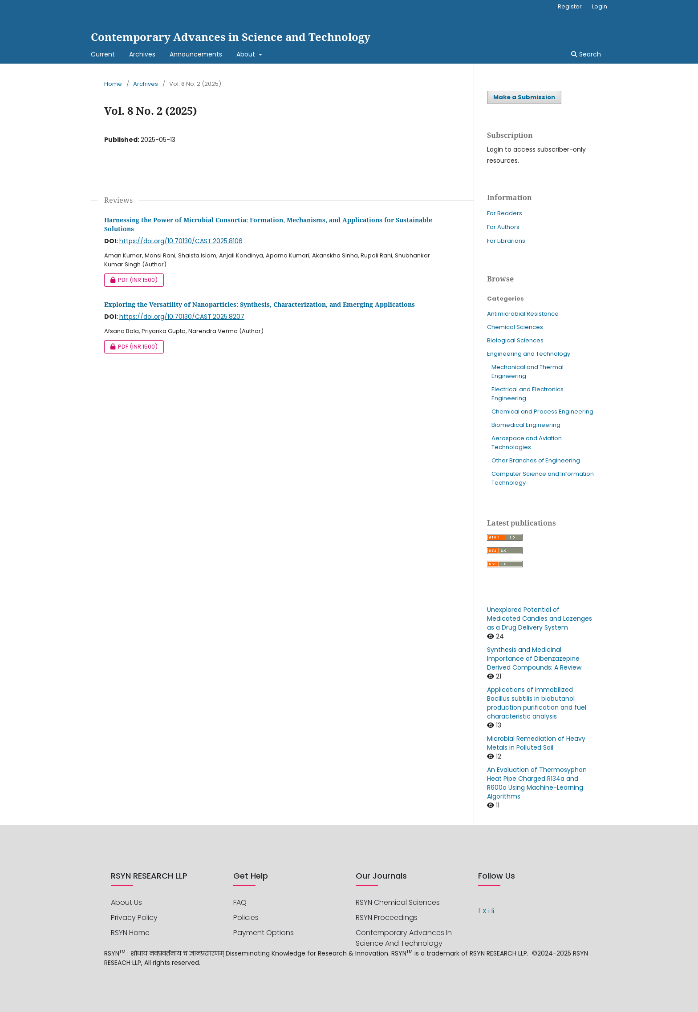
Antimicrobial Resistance (523, 313)
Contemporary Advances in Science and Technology (230, 36)
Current (103, 54)
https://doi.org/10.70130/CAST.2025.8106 (181, 241)
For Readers (504, 213)
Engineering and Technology (528, 353)
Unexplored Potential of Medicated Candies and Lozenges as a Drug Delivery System (539, 618)
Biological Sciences (515, 340)
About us (126, 902)
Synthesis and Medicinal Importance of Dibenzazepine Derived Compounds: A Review (534, 658)
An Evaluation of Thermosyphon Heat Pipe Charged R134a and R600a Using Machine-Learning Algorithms (537, 783)
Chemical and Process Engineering (542, 411)
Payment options (263, 933)
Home (113, 84)
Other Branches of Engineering (535, 460)
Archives (142, 54)
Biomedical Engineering (525, 425)
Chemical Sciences (515, 327)
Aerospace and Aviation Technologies (526, 442)
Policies (246, 917)
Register (570, 6)
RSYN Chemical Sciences (398, 902)
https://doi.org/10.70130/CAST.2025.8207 (181, 316)
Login (599, 6)
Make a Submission (524, 97)
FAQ (240, 902)
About (246, 54)
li (492, 911)
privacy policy (134, 917)
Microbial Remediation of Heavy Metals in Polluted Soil (536, 743)
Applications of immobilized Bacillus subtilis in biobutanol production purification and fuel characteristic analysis (536, 703)
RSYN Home (130, 933)
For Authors (503, 227)
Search (586, 54)
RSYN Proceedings (387, 917)
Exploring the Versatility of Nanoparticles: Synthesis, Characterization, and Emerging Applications (259, 304)
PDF (131, 280)
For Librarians (506, 241)
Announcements (196, 54)
